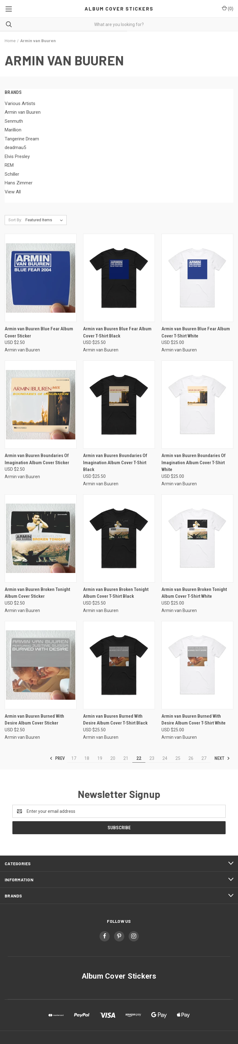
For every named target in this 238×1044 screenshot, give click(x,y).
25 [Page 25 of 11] (177, 758)
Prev (57, 758)
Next (222, 758)
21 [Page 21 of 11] (125, 758)
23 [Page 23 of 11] (151, 758)
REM (9, 165)
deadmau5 (15, 147)
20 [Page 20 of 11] (112, 758)
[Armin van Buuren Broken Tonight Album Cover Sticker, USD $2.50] (40, 538)
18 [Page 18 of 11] (86, 758)
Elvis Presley (17, 156)
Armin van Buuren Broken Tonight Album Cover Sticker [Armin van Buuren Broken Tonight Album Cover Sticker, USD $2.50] (37, 593)
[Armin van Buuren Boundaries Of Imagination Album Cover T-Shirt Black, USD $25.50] (119, 404)
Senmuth (14, 121)
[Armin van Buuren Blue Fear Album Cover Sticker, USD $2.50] (40, 278)
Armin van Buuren (23, 112)
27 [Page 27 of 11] (203, 758)
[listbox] (45, 220)
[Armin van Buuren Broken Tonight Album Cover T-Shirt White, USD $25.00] (197, 538)
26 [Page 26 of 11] (190, 758)
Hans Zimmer (19, 183)
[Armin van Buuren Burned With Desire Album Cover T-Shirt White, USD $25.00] (197, 665)
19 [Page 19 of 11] (99, 758)
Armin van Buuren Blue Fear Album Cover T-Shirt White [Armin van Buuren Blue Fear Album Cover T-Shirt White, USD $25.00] (195, 332)
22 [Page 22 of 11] (138, 758)
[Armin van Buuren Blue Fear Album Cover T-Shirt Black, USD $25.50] (119, 278)
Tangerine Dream (22, 139)
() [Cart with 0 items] (227, 8)
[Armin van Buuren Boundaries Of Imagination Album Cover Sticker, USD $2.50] (40, 404)
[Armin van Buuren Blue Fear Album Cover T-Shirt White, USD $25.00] (197, 278)
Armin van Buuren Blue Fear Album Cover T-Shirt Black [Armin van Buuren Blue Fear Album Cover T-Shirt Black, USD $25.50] (117, 332)
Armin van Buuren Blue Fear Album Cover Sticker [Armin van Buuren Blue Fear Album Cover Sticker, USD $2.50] (39, 332)
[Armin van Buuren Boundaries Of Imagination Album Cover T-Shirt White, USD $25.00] (197, 404)
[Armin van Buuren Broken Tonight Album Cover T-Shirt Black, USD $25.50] (119, 538)
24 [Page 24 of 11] (164, 758)
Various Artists (20, 103)
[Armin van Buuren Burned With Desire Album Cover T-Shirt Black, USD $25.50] (119, 665)
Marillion (13, 130)
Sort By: (15, 220)
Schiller (12, 174)
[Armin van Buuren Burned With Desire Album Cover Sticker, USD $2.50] (40, 665)
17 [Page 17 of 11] (73, 758)
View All (13, 192)
